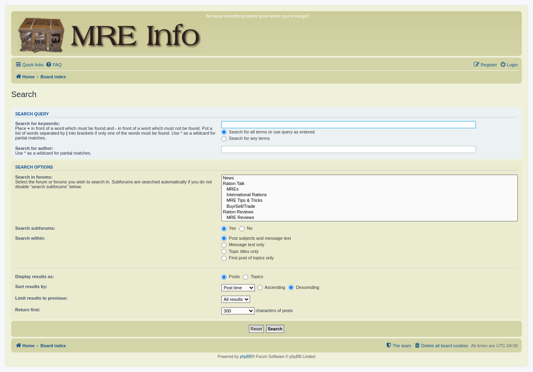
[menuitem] (54, 65)
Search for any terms (245, 138)
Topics (253, 276)
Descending (303, 287)
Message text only (243, 244)
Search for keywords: (37, 123)
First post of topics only (247, 257)
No (246, 228)
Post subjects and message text (256, 238)
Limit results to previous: (41, 298)
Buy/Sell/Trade (369, 206)
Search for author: (34, 148)
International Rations (369, 195)
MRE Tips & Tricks (369, 200)
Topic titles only (240, 251)
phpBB (246, 356)
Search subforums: (35, 228)
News (369, 178)
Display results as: (34, 276)
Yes (228, 228)
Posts (230, 276)
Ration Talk (369, 184)
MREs (369, 189)
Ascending (271, 287)
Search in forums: (34, 177)
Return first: (27, 309)
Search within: (30, 238)
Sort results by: (31, 286)
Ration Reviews (369, 212)
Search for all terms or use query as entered (268, 131)
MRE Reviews (369, 218)
